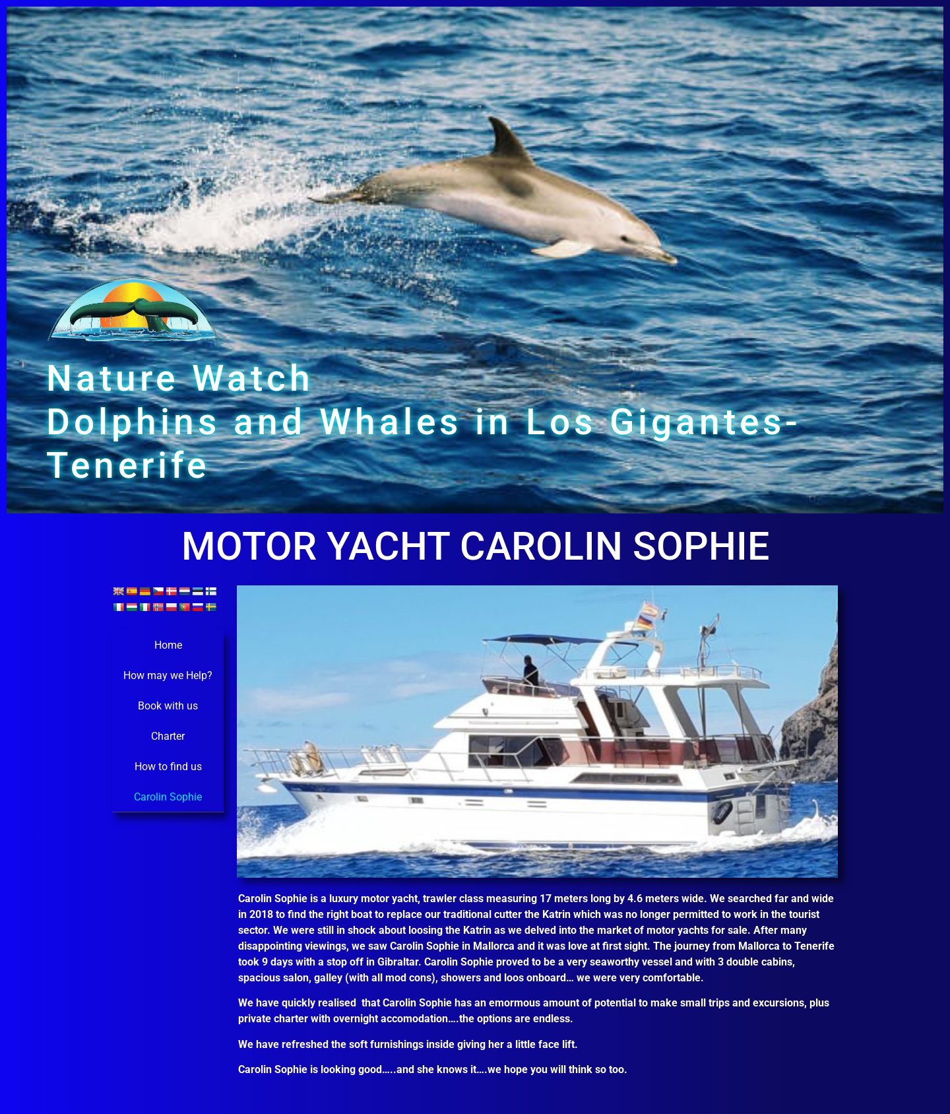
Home (168, 645)
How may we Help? (167, 675)
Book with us (168, 706)
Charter (168, 736)
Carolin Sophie (168, 797)
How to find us (168, 766)
